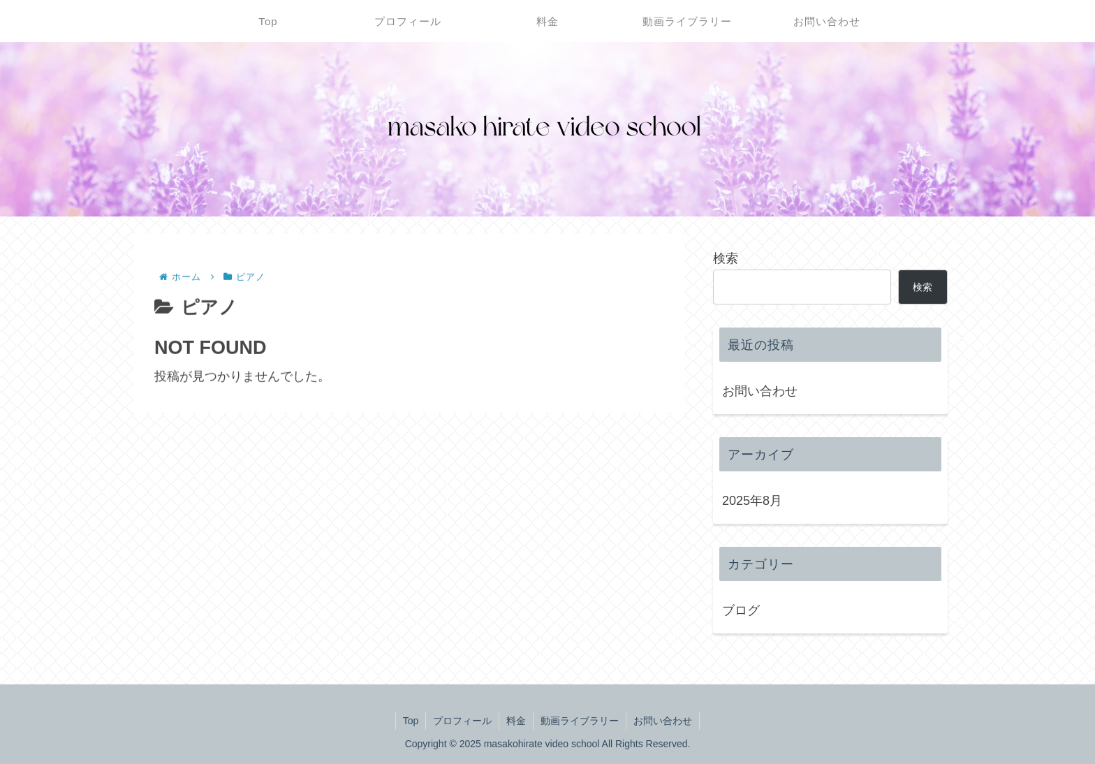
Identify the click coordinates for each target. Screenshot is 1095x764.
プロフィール (462, 720)
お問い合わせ (760, 391)
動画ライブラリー (580, 720)
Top (411, 720)
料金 (516, 720)
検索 (725, 258)
